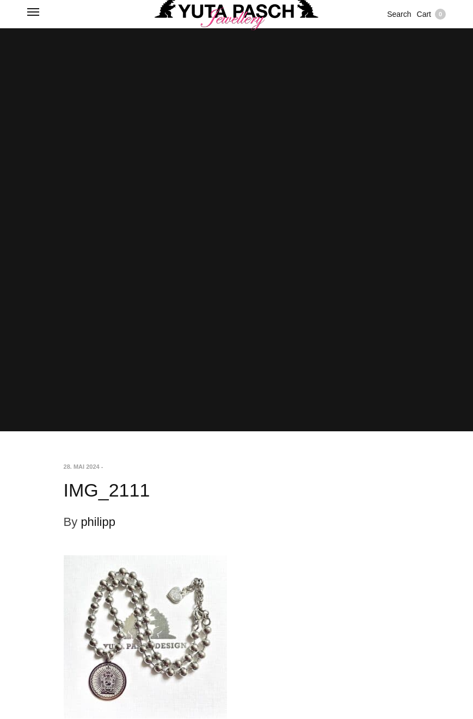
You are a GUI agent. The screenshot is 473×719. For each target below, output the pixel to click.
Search (399, 14)
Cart (431, 14)
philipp (98, 522)
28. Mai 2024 (82, 466)
